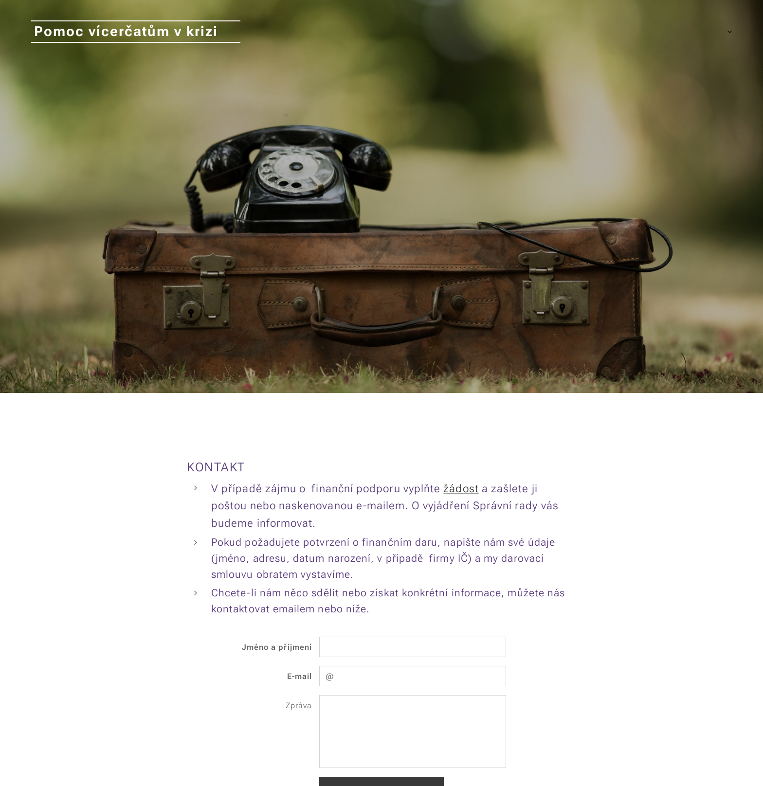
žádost (460, 488)
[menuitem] (615, 31)
